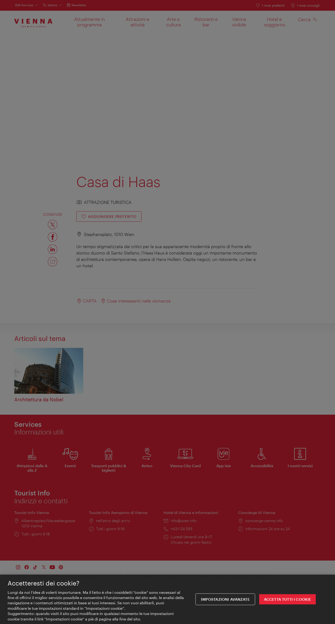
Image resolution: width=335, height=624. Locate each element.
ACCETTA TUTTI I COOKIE (287, 599)
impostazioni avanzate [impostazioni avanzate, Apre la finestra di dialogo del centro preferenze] (225, 599)
